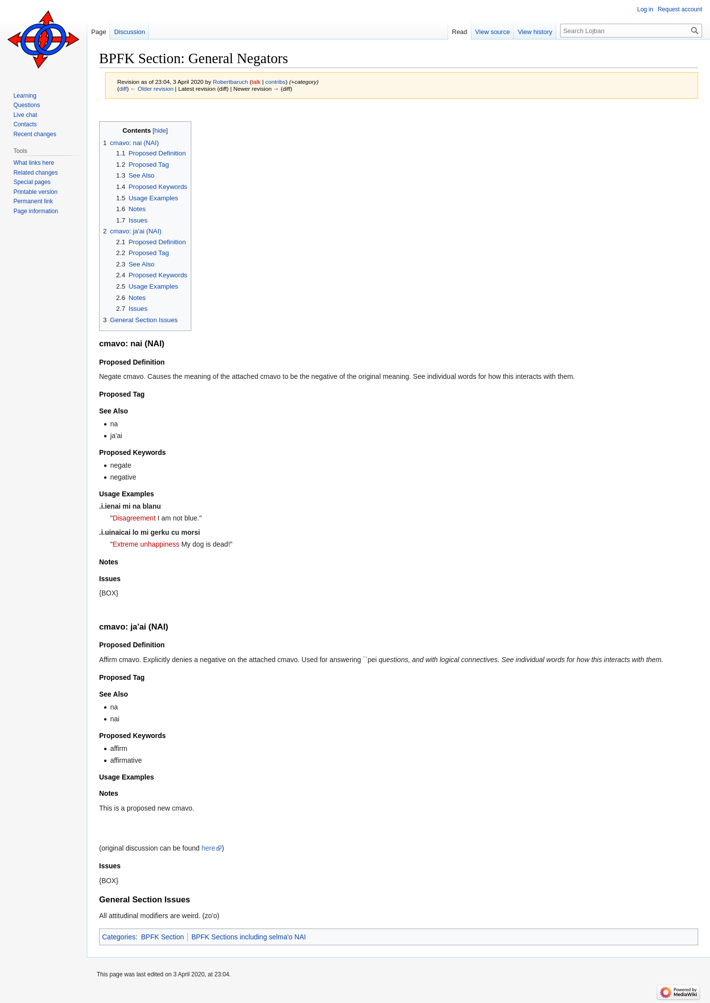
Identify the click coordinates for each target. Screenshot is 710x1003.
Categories (119, 937)
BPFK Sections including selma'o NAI (248, 937)
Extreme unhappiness (145, 544)
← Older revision (152, 88)
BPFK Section (162, 937)
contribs (275, 81)
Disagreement (133, 518)
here (208, 848)
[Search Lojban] (631, 30)
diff (123, 88)
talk (255, 81)
